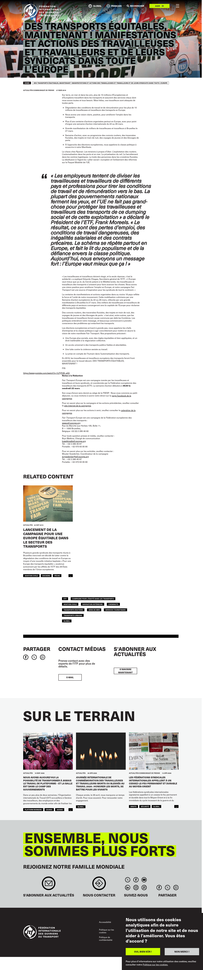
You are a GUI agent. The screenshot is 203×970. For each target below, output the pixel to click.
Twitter (127, 879)
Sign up (48, 885)
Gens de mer (94, 610)
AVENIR (60, 809)
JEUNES (49, 809)
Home (27, 83)
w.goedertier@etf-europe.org (75, 456)
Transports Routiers (73, 610)
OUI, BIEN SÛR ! (143, 951)
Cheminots (113, 604)
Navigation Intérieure (92, 604)
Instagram (136, 887)
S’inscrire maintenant (125, 671)
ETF (65, 599)
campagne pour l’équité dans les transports (93, 599)
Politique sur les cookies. (155, 964)
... (70, 575)
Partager (36, 648)
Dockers (46, 575)
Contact (99, 885)
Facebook (136, 879)
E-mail (70, 677)
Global (67, 621)
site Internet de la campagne (77, 405)
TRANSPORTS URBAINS (73, 615)
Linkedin (127, 887)
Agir (157, 6)
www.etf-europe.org (71, 423)
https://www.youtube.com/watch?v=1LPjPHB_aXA (46, 373)
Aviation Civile (31, 575)
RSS (144, 887)
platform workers (33, 809)
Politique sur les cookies (106, 931)
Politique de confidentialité (105, 938)
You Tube (144, 879)
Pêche (57, 575)
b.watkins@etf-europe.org (74, 441)
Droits (133, 806)
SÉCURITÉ (145, 806)
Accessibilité (105, 922)
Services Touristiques (115, 610)
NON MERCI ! (181, 951)
